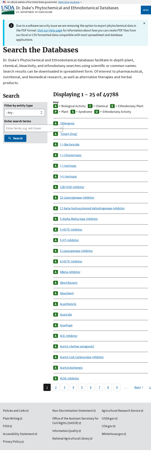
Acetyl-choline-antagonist (77, 346)
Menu (146, 10)
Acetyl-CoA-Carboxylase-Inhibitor (82, 357)
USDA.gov (108, 418)
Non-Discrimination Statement (72, 411)
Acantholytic (68, 304)
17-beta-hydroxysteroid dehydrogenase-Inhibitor (92, 208)
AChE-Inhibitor (69, 378)
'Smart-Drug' (69, 134)
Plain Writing (11, 418)
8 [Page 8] (108, 387)
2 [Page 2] (56, 387)
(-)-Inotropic (68, 166)
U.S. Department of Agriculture (34, 12)
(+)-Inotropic (68, 176)
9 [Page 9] (117, 387)
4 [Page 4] (73, 387)
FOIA (6, 426)
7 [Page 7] (99, 387)
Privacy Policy (12, 442)
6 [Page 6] (90, 387)
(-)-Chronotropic (71, 155)
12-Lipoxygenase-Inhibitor (77, 198)
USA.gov (107, 426)
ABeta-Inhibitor (70, 272)
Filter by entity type (18, 106)
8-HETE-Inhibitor (71, 261)
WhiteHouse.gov (112, 434)
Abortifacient (68, 283)
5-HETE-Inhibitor (71, 230)
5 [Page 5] (82, 387)
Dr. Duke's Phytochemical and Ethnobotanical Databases (67, 7)
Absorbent (67, 293)
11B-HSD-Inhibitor (72, 187)
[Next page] (139, 387)
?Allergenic (67, 123)
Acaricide (66, 315)
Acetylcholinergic (71, 368)
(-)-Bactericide (69, 144)
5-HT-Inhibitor (69, 240)
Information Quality (65, 431)
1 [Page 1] (47, 387)
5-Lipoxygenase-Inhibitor (76, 251)
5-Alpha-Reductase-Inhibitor (79, 219)
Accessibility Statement (18, 434)
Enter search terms (17, 121)
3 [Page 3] (64, 387)
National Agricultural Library (71, 438)
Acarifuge (66, 325)
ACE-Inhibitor (68, 336)
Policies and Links (14, 411)
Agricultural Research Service (121, 411)
